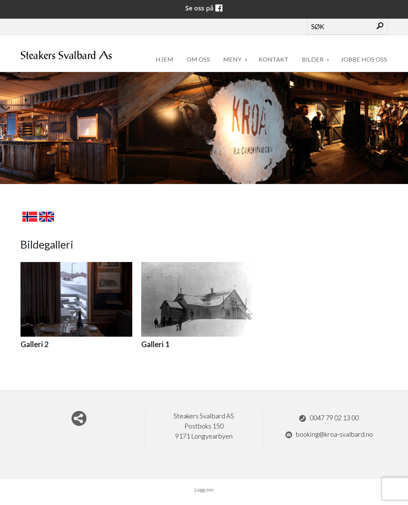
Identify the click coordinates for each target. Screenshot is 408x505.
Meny (233, 59)
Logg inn (204, 489)
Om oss (198, 59)
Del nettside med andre (79, 418)
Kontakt (273, 59)
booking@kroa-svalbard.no (329, 434)
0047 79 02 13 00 (329, 418)
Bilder (313, 59)
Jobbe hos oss (364, 59)
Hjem (164, 59)
